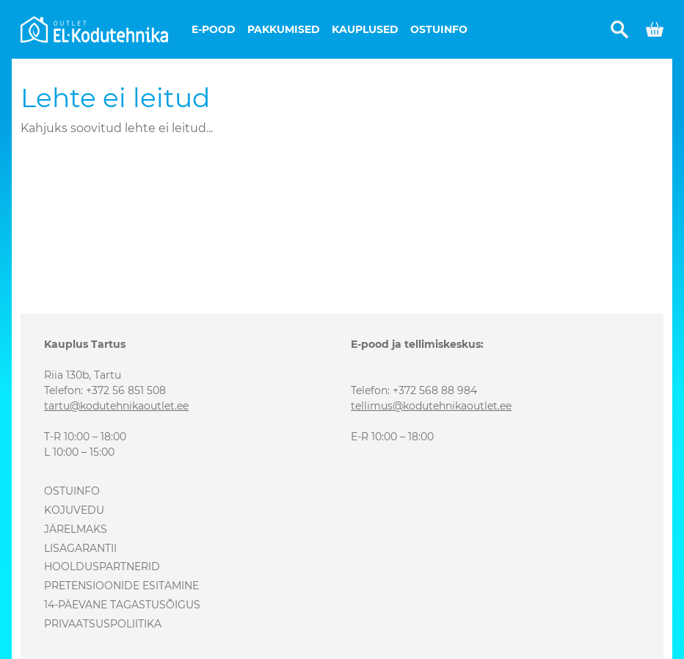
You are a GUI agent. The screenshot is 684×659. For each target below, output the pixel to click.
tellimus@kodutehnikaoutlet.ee (431, 405)
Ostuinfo (438, 29)
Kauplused (365, 29)
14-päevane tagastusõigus (122, 604)
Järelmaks (75, 529)
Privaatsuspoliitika (102, 623)
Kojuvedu (74, 510)
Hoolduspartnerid (102, 566)
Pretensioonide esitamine (121, 585)
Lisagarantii (80, 548)
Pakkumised (283, 29)
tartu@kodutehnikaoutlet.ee (116, 405)
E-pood (214, 29)
